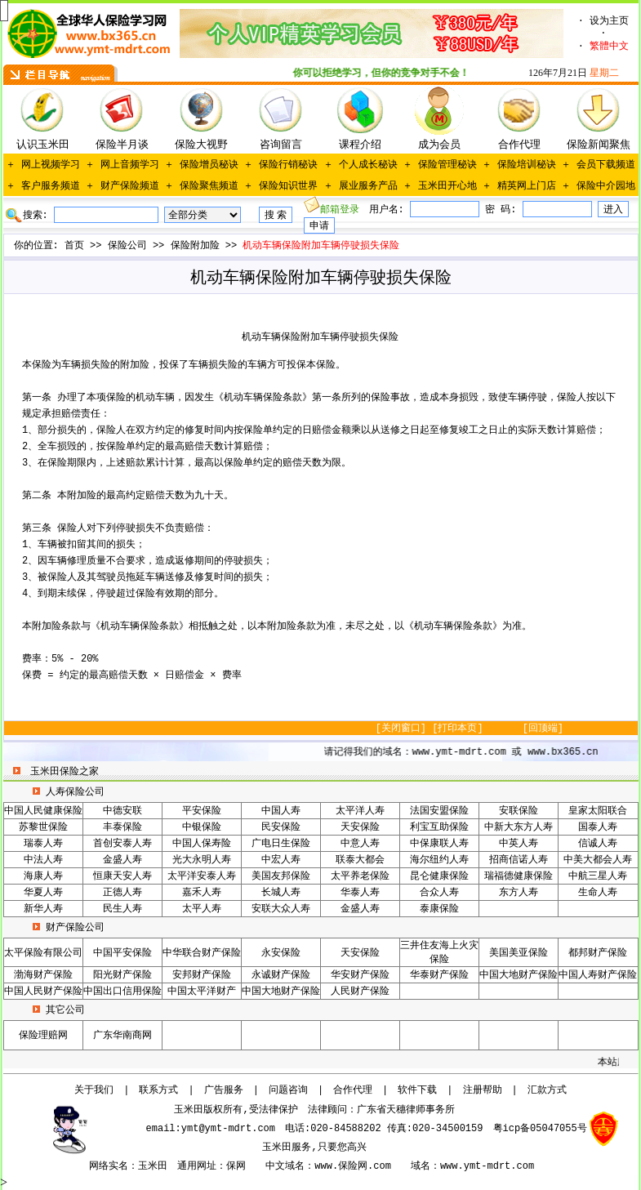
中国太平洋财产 (201, 991)
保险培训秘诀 (526, 165)
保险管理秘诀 (447, 165)
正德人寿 (122, 892)
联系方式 (158, 1090)
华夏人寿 (43, 892)
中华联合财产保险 (201, 953)
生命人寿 (597, 892)
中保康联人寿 (439, 843)
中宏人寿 (280, 860)
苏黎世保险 (43, 827)
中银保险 (201, 827)
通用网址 (196, 1166)
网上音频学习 (129, 165)
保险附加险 (195, 246)
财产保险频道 (129, 186)
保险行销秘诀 (288, 165)
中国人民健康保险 (43, 811)
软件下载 (417, 1090)
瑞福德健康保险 (518, 876)
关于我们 (94, 1090)
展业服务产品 (368, 186)
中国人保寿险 (201, 843)
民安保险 (280, 827)
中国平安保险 (122, 953)
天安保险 (360, 827)
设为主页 (609, 21)
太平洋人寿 (360, 811)
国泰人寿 (597, 827)
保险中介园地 (605, 186)
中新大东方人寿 (518, 827)
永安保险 (280, 953)
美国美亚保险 (518, 953)
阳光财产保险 (122, 975)
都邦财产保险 (597, 953)
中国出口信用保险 (122, 991)
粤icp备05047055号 (540, 1128)
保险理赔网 (43, 1035)
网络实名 (108, 1166)
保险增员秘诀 (209, 165)
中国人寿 (280, 811)
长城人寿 (280, 892)
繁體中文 (609, 46)
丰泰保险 (122, 827)
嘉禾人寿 (201, 892)
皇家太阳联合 (597, 811)
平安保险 (201, 811)
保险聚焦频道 (209, 186)
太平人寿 (201, 909)
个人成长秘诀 (368, 165)
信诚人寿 (597, 843)
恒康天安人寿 (122, 876)
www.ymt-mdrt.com (487, 1166)
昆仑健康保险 (439, 876)
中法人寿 (43, 860)
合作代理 (352, 1090)
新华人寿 (43, 909)
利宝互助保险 (439, 827)
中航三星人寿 (597, 876)
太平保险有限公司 (43, 953)
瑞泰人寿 (43, 843)
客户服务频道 (50, 186)
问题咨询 (288, 1090)
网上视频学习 (50, 165)
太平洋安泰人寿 (201, 876)
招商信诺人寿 (518, 860)
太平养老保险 (360, 876)
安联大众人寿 (281, 909)
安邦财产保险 (201, 975)
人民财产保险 (360, 991)
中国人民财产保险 (43, 991)
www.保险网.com (352, 1166)
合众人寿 (439, 892)
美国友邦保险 (281, 876)
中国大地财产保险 (518, 975)
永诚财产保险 (281, 975)
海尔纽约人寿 (439, 860)
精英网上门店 (526, 186)
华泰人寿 (360, 892)
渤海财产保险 (43, 975)
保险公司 (127, 246)
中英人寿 (518, 843)
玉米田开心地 (447, 186)
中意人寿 (360, 843)
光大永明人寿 (201, 860)
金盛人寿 (122, 860)
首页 (74, 246)
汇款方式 (547, 1090)
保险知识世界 (288, 186)
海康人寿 (43, 876)
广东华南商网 (122, 1035)
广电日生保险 (281, 843)
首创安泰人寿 (122, 843)
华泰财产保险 (439, 975)
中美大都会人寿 (597, 860)
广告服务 (223, 1090)
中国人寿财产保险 (598, 975)
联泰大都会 (360, 860)
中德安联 (122, 811)
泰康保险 (439, 909)
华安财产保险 (360, 975)
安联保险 (518, 811)
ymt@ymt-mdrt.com (228, 1128)
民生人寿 (122, 909)
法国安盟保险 (439, 811)
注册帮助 (482, 1090)
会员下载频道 (605, 165)
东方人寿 (518, 892)
